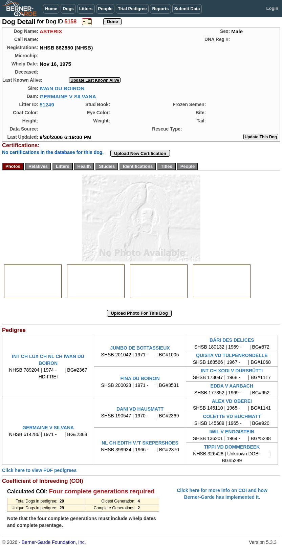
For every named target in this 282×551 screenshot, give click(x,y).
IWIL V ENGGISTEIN (231, 431)
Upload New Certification (140, 153)
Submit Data (187, 8)
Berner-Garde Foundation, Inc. (54, 542)
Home (51, 8)
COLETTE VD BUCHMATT (232, 416)
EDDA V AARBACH (232, 386)
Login (272, 8)
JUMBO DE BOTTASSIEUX (140, 348)
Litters (86, 8)
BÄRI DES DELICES (232, 340)
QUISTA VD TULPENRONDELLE (232, 355)
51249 (47, 104)
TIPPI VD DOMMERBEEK (232, 447)
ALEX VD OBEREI (232, 401)
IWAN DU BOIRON (62, 88)
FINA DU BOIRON (139, 378)
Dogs (68, 8)
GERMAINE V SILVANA (68, 96)
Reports (160, 8)
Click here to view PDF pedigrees (39, 470)
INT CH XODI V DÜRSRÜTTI (232, 370)
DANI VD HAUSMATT (140, 409)
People (105, 8)
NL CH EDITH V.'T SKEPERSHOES (140, 443)
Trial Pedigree (132, 8)
